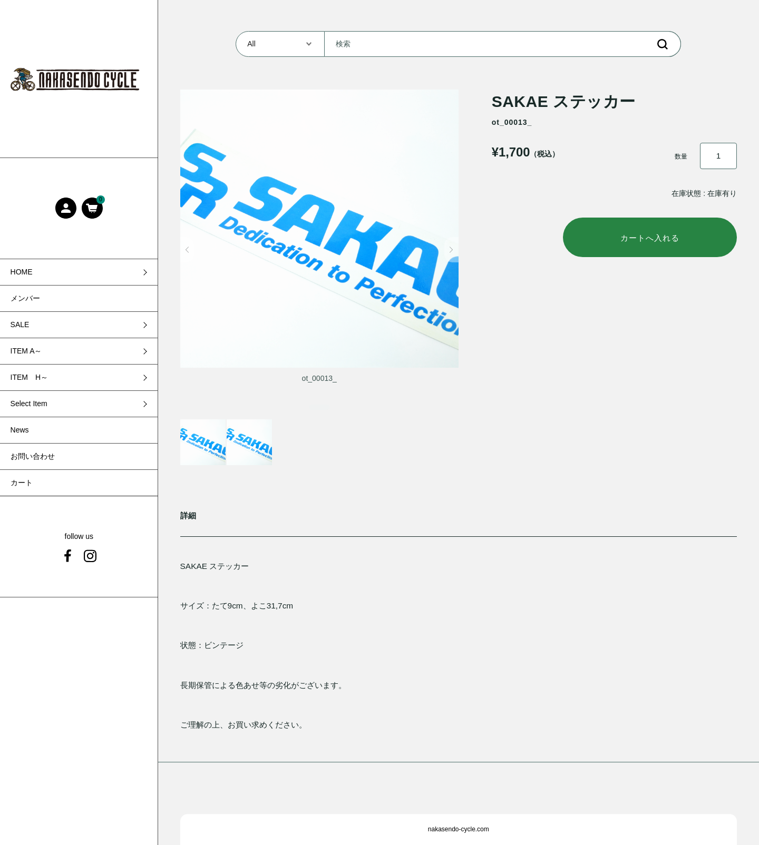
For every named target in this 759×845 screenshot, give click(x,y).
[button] (187, 249)
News (20, 430)
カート (22, 482)
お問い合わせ (33, 456)
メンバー (25, 298)
